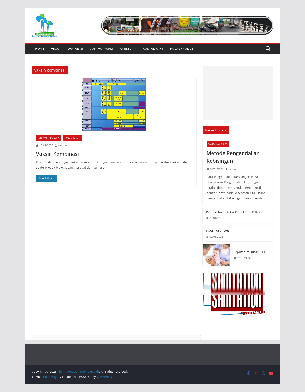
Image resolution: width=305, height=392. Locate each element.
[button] (133, 49)
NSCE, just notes (217, 230)
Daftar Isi (75, 49)
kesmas (62, 145)
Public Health (72, 137)
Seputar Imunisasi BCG (250, 252)
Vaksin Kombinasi (57, 153)
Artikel (125, 49)
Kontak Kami (153, 49)
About (56, 49)
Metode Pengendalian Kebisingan (233, 156)
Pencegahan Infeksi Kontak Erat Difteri (233, 212)
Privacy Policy (181, 49)
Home (39, 49)
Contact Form (101, 49)
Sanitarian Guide (217, 143)
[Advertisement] (238, 93)
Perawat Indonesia (48, 137)
